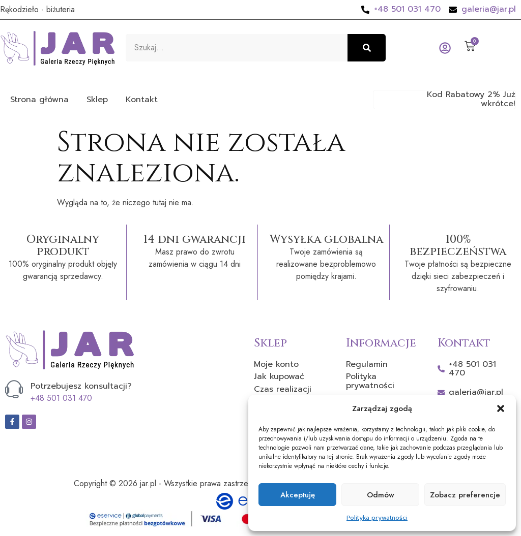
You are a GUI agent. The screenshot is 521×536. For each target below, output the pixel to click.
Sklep (97, 99)
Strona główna (39, 99)
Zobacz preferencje (465, 494)
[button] (501, 408)
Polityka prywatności (377, 517)
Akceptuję (297, 494)
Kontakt (142, 99)
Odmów (380, 494)
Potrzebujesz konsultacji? (81, 386)
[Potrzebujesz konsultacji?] (14, 389)
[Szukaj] (367, 47)
